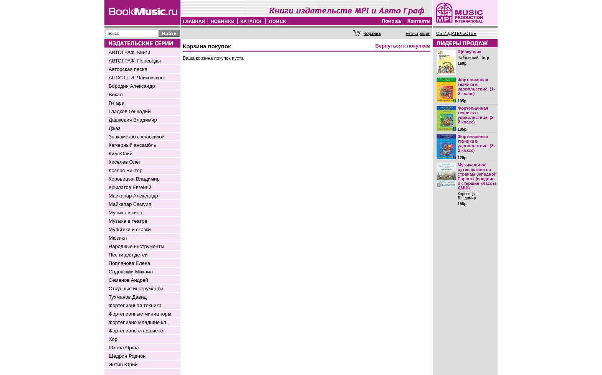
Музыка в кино (125, 212)
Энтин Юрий (123, 364)
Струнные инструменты (136, 288)
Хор (113, 339)
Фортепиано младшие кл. (138, 322)
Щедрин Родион (127, 356)
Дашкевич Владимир (133, 120)
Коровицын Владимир (134, 179)
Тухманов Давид (128, 297)
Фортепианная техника (135, 305)
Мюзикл (118, 238)
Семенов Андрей (128, 280)
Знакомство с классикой (137, 137)
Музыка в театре (128, 221)
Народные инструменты (136, 246)
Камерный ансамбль (132, 145)
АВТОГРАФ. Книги (129, 52)
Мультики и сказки (130, 229)
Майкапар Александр (133, 196)
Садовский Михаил (131, 272)
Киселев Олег (125, 162)
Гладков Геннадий (129, 111)
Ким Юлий (120, 153)
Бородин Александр (132, 86)
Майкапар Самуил (130, 204)
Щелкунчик (469, 51)
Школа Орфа (124, 347)
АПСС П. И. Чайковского (137, 78)
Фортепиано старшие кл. (137, 331)
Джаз (115, 128)
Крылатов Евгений (130, 187)
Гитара (116, 103)
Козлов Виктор (125, 170)
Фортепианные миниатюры (140, 314)
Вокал (116, 94)
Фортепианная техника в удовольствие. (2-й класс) (476, 115)
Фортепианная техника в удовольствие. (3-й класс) (476, 143)
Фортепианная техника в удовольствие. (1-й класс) (476, 86)
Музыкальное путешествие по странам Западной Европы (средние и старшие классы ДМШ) (477, 176)
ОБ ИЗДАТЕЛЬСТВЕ (456, 33)
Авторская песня (128, 69)
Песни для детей (128, 255)
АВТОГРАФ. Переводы (135, 61)
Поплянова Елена (129, 263)
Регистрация (418, 33)
